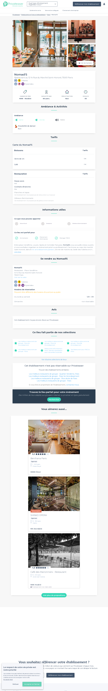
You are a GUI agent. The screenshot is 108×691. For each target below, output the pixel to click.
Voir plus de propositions (54, 595)
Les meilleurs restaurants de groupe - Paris (27, 350)
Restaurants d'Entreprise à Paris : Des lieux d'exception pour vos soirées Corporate (53, 350)
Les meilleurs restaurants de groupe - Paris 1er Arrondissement (27, 343)
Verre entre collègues (51, 10)
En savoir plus (8, 679)
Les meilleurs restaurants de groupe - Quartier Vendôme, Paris (54, 374)
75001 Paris (18, 275)
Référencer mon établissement (87, 4)
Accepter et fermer (32, 684)
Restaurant (18, 270)
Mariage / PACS (65, 238)
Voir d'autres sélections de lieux (54, 360)
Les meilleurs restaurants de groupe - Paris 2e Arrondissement (54, 343)
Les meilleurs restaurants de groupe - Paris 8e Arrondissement (80, 343)
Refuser (16, 684)
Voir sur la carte (20, 277)
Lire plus (17, 252)
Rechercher (54, 399)
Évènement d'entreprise (70, 10)
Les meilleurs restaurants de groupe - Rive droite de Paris (54, 378)
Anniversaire (24, 238)
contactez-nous (72, 385)
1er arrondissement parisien (43, 249)
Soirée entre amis (35, 10)
